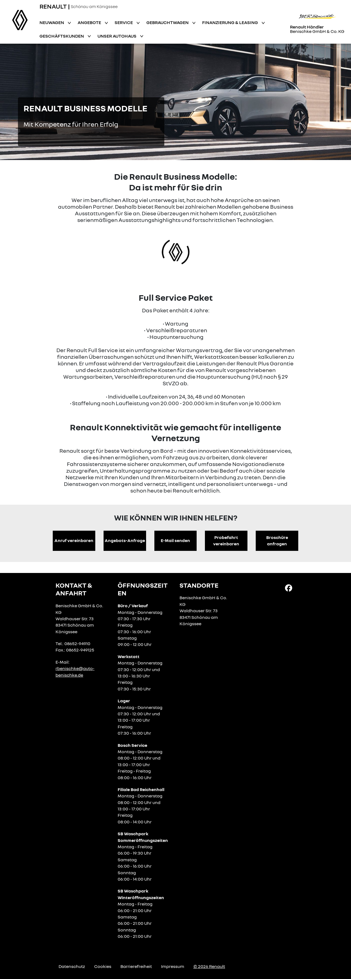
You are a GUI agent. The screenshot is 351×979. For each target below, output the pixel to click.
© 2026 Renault (209, 966)
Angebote (90, 22)
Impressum (172, 966)
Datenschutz (72, 966)
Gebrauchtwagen (167, 22)
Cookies (102, 966)
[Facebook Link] (288, 587)
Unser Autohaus (117, 36)
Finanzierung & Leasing (230, 22)
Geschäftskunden (62, 36)
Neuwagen (52, 22)
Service (124, 22)
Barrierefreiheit (136, 966)
